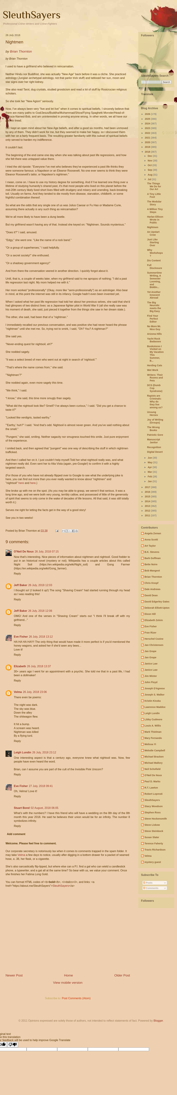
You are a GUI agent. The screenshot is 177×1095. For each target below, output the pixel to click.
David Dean (151, 595)
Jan (150, 481)
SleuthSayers (31, 15)
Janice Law (151, 663)
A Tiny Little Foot (154, 195)
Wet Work (152, 370)
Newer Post (14, 975)
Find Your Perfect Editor (152, 318)
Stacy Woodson (154, 806)
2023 (148, 128)
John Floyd (151, 682)
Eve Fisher (21, 636)
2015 (148, 496)
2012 (148, 510)
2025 (148, 118)
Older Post (122, 975)
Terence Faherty (154, 843)
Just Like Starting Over (153, 242)
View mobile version (67, 982)
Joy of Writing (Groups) (155, 421)
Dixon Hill (150, 614)
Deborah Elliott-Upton (157, 607)
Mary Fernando (153, 738)
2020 (148, 142)
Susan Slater (152, 837)
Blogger (158, 1020)
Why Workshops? (155, 253)
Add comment (16, 834)
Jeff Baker (20, 585)
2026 (148, 114)
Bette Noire (151, 564)
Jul (150, 179)
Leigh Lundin (22, 752)
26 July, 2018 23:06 (35, 691)
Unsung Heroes (152, 413)
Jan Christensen (154, 645)
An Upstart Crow (153, 233)
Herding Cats (154, 365)
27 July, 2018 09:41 (41, 786)
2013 (148, 506)
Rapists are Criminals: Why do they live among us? (155, 401)
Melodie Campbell (155, 750)
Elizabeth (20, 666)
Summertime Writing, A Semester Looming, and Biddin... (154, 280)
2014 (148, 501)
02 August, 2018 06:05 (44, 807)
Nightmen (152, 227)
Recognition (154, 447)
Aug (150, 174)
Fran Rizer (150, 632)
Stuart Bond (22, 807)
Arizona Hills (154, 333)
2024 (148, 123)
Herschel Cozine (154, 638)
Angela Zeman (153, 533)
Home (68, 975)
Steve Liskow (152, 824)
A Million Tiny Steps (155, 210)
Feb (150, 476)
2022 (148, 133)
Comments (150, 888)
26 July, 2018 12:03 (40, 585)
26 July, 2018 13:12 (41, 636)
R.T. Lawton (151, 787)
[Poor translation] (12, 1044)
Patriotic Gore (155, 434)
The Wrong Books (153, 429)
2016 (148, 491)
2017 (148, 487)
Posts (147, 882)
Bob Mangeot (152, 570)
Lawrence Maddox (155, 707)
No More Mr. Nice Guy (154, 328)
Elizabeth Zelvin (154, 620)
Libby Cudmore (153, 719)
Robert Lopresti (153, 793)
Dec (150, 156)
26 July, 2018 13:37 (39, 666)
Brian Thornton (153, 576)
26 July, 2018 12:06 (40, 610)
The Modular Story (154, 203)
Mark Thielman (153, 731)
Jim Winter (151, 676)
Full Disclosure (154, 266)
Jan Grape (150, 651)
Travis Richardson (155, 849)
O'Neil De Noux (24, 551)
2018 (148, 151)
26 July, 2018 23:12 (44, 752)
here (21, 483)
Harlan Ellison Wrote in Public (155, 219)
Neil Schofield (153, 769)
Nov (150, 160)
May (150, 462)
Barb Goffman (153, 558)
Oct (150, 165)
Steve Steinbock (154, 831)
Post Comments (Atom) (76, 998)
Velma (18, 691)
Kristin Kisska (153, 700)
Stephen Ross (153, 812)
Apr (150, 467)
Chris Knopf (151, 583)
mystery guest (153, 862)
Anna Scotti (151, 539)
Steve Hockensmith (156, 818)
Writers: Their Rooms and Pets (155, 377)
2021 (148, 137)
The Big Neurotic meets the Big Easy (154, 307)
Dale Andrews (152, 589)
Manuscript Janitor (153, 441)
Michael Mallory (153, 762)
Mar (150, 471)
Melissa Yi (150, 744)
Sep (150, 169)
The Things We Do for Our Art (154, 186)
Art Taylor (150, 545)
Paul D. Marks (152, 781)
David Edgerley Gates (157, 601)
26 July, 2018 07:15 (47, 551)
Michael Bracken (154, 756)
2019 (148, 147)
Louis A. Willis (153, 725)
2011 (148, 515)
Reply (17, 573)
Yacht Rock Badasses (154, 340)
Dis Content (154, 260)
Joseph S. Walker (154, 694)
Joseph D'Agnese (155, 688)
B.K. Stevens (152, 552)
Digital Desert (155, 452)
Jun (150, 457)
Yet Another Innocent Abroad (154, 295)
